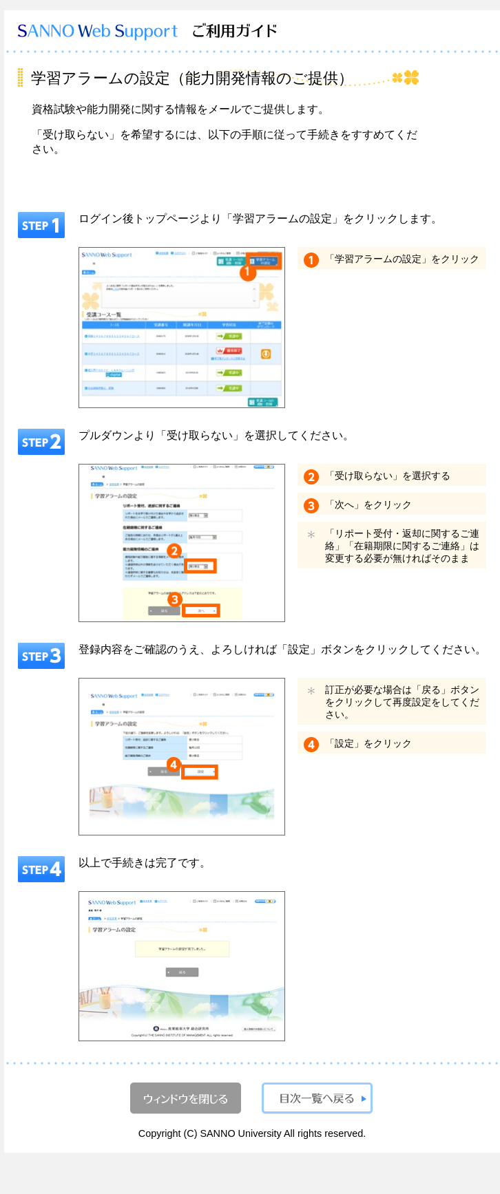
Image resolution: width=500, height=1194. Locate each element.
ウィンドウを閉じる (185, 1098)
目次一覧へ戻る (317, 1098)
